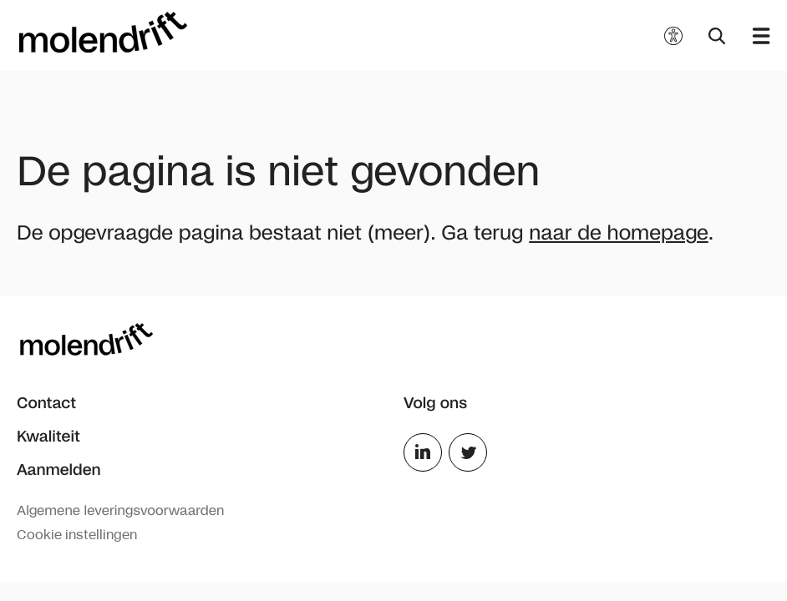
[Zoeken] (715, 36)
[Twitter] (468, 468)
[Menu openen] (754, 36)
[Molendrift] (103, 32)
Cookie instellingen (77, 535)
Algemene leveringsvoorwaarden (120, 511)
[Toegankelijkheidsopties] (673, 36)
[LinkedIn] (423, 468)
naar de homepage (618, 233)
